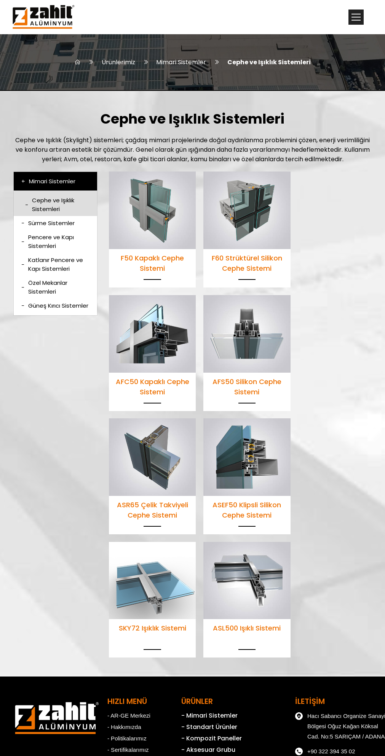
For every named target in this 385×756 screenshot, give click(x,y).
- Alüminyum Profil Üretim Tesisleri (223, 657)
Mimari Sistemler (181, 62)
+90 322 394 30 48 (312, 639)
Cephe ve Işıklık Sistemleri (269, 62)
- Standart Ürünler (199, 600)
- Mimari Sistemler (199, 588)
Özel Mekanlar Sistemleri (44, 288)
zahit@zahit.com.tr (312, 654)
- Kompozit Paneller (202, 611)
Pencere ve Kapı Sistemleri (47, 242)
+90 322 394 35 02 (312, 625)
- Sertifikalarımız (123, 623)
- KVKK (112, 646)
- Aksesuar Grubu (198, 623)
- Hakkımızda (120, 600)
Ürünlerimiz (118, 62)
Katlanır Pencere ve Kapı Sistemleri (52, 265)
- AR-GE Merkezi (124, 589)
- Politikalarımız (122, 611)
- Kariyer (114, 634)
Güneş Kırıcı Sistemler (54, 306)
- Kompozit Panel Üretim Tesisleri (222, 669)
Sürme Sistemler (48, 223)
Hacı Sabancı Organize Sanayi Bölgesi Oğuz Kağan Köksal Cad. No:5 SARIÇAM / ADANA (327, 598)
